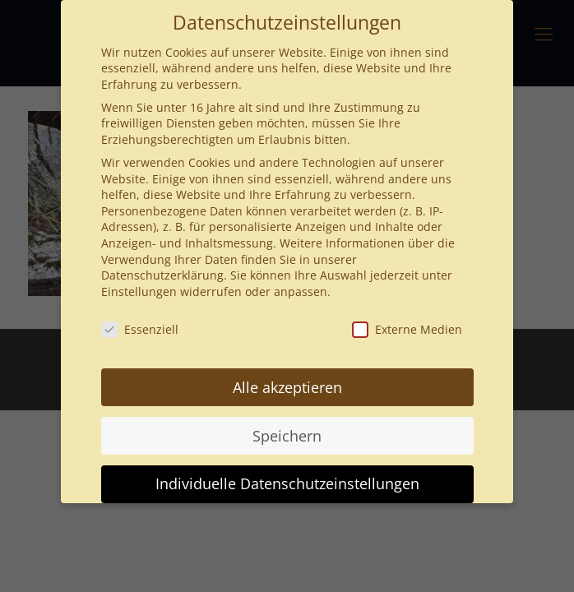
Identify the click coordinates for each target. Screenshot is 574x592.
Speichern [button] (287, 436)
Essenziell (139, 329)
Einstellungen (139, 291)
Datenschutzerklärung (162, 275)
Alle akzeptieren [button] (287, 387)
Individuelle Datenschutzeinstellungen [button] (287, 483)
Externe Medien (407, 329)
